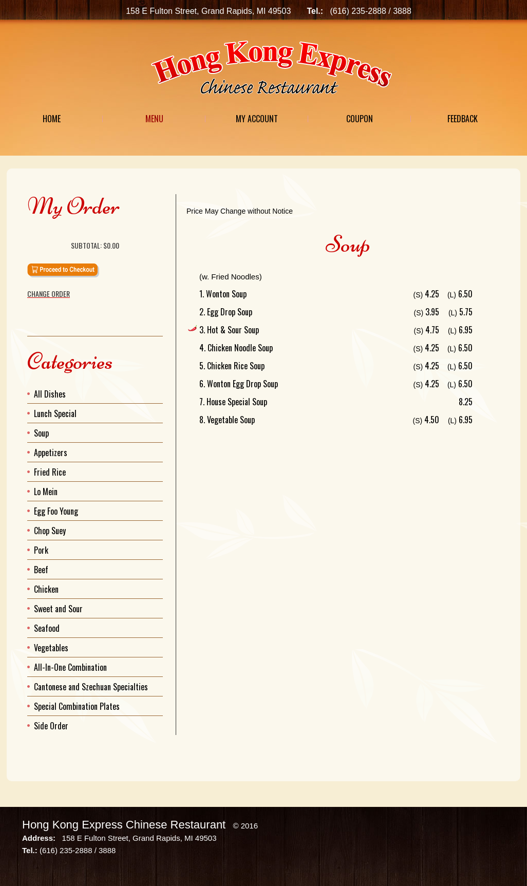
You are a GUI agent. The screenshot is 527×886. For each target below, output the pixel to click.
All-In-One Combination (70, 667)
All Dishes (50, 394)
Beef (41, 569)
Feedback (462, 118)
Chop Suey (50, 530)
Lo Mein (46, 491)
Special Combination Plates (77, 706)
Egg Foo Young (56, 511)
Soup (41, 433)
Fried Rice (50, 472)
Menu (154, 118)
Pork (41, 550)
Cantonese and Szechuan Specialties (91, 687)
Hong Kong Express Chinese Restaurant (123, 824)
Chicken (46, 589)
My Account (257, 118)
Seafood (47, 628)
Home (52, 118)
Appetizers (50, 452)
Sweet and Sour (58, 608)
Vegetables (51, 648)
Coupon (359, 118)
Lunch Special (55, 413)
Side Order (51, 726)
